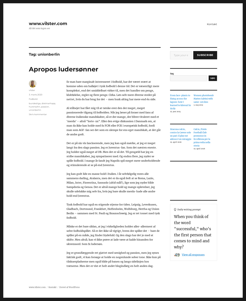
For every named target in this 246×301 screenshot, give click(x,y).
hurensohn (34, 106)
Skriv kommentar (38, 114)
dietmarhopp (48, 103)
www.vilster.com (48, 23)
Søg (172, 73)
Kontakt (212, 24)
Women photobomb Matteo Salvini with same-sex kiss (204, 98)
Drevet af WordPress (69, 287)
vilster (32, 90)
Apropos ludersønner (63, 69)
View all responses (193, 254)
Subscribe (205, 55)
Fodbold (33, 99)
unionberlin (35, 110)
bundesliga (35, 103)
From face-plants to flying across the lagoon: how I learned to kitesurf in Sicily (180, 102)
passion (45, 106)
